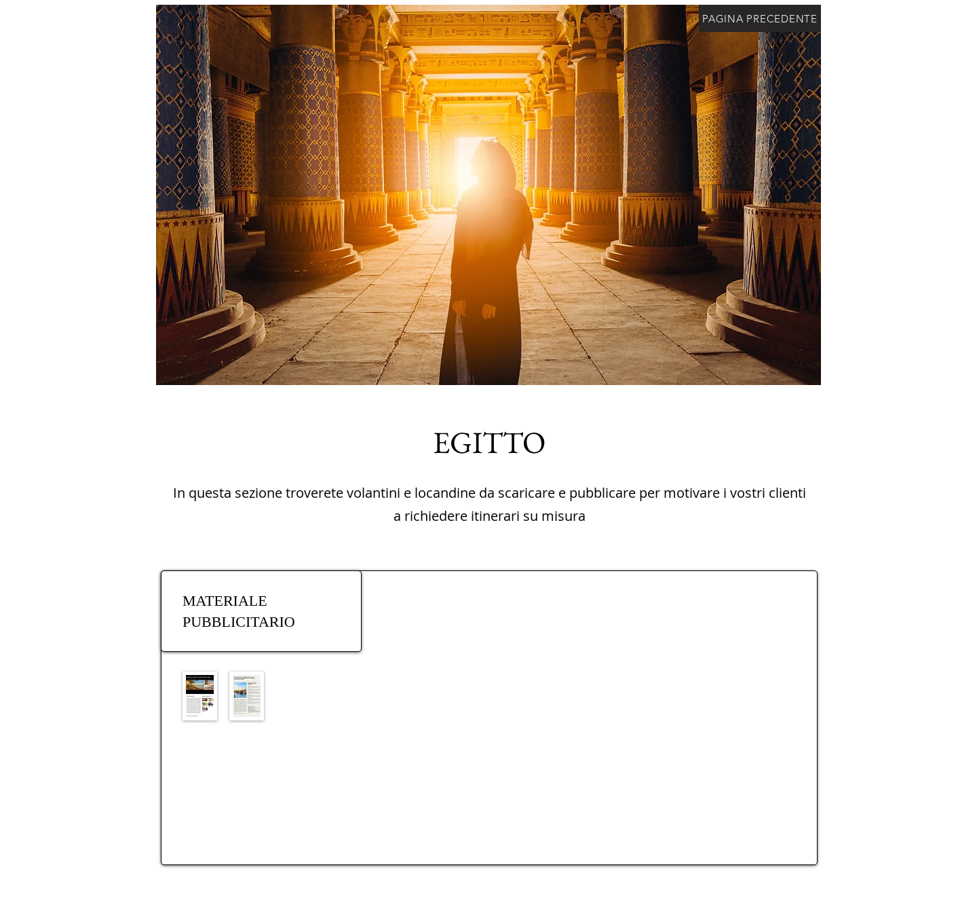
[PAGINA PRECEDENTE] (760, 18)
